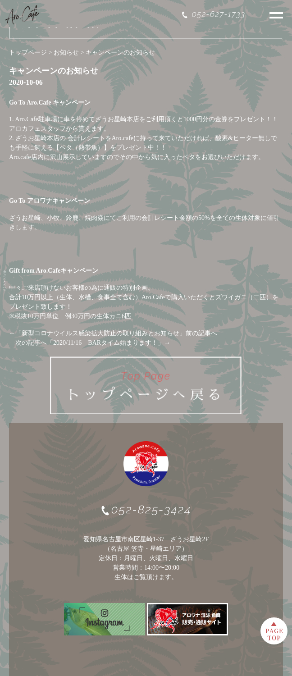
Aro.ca (17, 157)
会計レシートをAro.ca (98, 138)
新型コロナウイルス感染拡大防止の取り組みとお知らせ (100, 333)
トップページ (28, 52)
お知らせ (66, 52)
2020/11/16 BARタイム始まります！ (105, 342)
